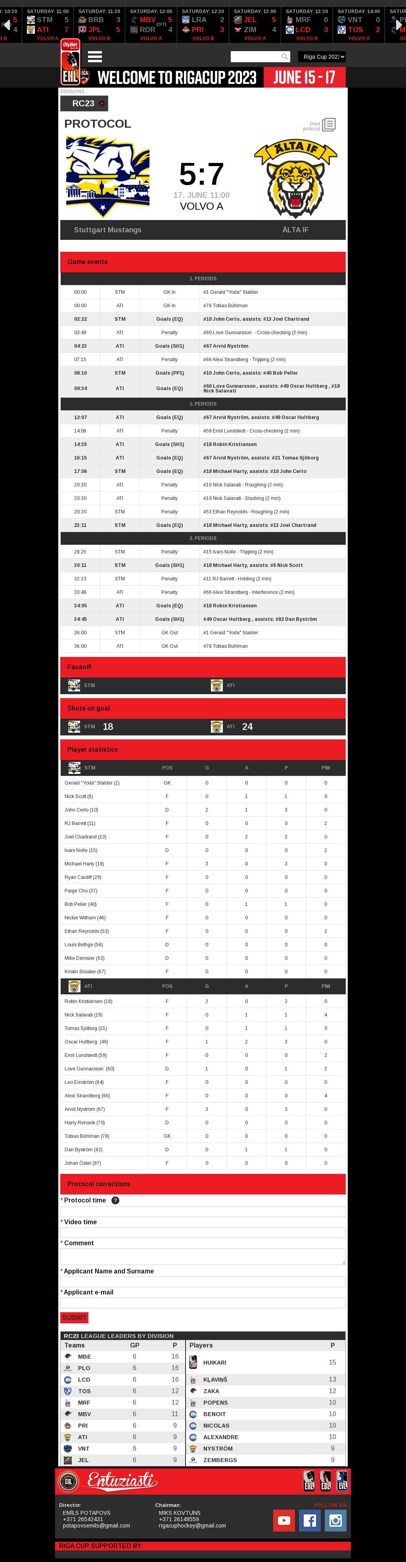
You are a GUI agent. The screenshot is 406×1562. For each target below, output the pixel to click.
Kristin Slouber (80, 971)
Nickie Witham (80, 918)
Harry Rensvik (80, 1123)
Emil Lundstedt (229, 431)
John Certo (226, 319)
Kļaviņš (214, 1382)
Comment (77, 1243)
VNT (83, 1451)
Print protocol (311, 126)
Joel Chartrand (291, 319)
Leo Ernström (79, 1082)
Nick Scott (290, 565)
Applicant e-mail (86, 1294)
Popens (215, 1405)
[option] (48, 25)
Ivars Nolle (224, 552)
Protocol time (89, 1200)
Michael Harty (230, 471)
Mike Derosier (80, 958)
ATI (80, 986)
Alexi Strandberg (230, 359)
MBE (84, 1359)
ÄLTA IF (295, 230)
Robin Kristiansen (235, 444)
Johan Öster (78, 1163)
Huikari (214, 1365)
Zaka (210, 1393)
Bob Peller (285, 373)
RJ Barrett (223, 579)
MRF (83, 1405)
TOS (84, 1393)
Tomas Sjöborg (300, 458)
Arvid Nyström (230, 346)
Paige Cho (76, 891)
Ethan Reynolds (230, 512)
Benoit (214, 1416)
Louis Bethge (79, 945)
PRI (82, 1428)
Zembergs (219, 1462)
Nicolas (216, 1428)
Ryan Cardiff (78, 877)
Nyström (217, 1451)
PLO (83, 1370)
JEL (83, 1462)
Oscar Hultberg (309, 386)
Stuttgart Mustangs (108, 230)
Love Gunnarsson (233, 332)
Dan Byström (301, 619)
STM (82, 768)
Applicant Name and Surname (107, 1273)
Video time (78, 1222)
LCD (83, 1382)
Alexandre (220, 1439)
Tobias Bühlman (230, 305)
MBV (84, 1416)
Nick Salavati (219, 391)
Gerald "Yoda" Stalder (234, 292)
